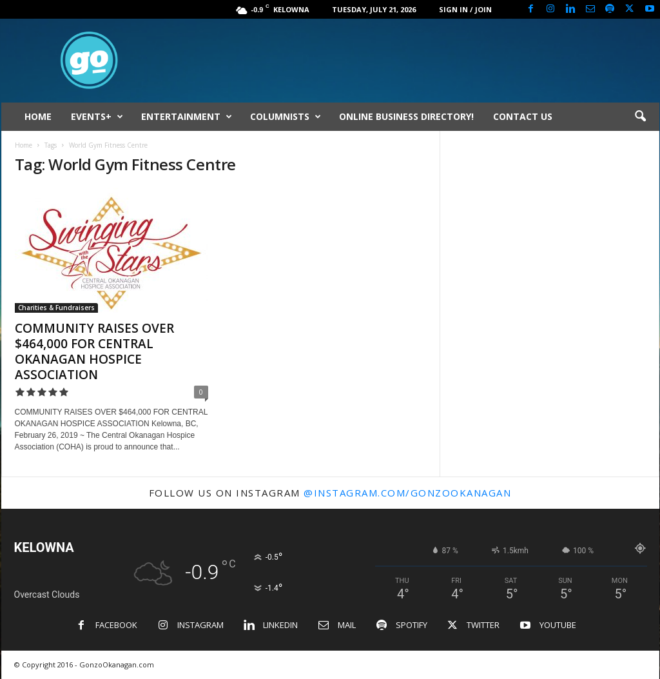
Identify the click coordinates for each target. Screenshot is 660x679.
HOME (38, 116)
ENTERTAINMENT (186, 117)
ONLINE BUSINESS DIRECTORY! (406, 116)
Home (23, 145)
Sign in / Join (465, 9)
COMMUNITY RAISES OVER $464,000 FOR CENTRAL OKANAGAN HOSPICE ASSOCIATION (94, 351)
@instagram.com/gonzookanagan (407, 492)
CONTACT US (522, 116)
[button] (640, 117)
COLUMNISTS (285, 117)
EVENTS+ (97, 117)
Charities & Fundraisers (56, 307)
